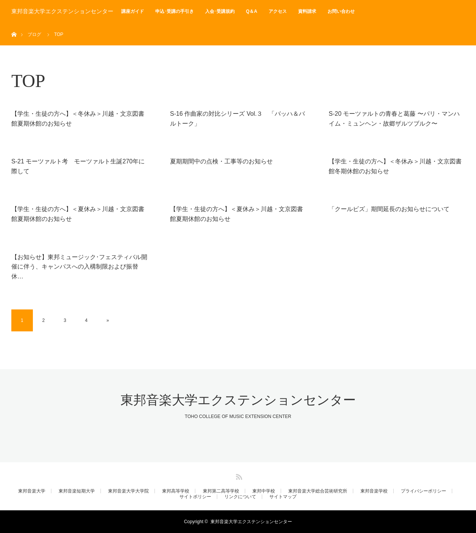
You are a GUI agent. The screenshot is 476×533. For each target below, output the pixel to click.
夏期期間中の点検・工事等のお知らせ (221, 161)
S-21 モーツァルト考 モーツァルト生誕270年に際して (78, 166)
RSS (238, 475)
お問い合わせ (341, 11)
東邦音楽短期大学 (77, 491)
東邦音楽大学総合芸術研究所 (317, 491)
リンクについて (240, 496)
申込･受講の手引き (174, 11)
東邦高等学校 (175, 491)
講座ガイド (132, 11)
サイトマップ (283, 496)
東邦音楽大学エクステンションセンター (62, 11)
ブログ (34, 34)
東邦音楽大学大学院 (128, 491)
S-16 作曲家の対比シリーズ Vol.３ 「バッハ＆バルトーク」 (237, 118)
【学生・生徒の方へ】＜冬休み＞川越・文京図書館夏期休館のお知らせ (77, 118)
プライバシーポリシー (423, 491)
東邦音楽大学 (31, 491)
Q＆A (251, 11)
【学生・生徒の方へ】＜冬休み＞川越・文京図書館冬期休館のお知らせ (395, 166)
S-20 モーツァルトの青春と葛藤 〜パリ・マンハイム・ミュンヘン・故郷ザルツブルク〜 (394, 118)
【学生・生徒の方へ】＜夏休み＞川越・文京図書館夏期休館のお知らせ (77, 214)
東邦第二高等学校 (221, 491)
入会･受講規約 (220, 11)
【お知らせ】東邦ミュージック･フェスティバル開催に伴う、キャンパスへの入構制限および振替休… (79, 267)
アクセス (278, 11)
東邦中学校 (263, 491)
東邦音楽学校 (374, 491)
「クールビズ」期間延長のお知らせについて (389, 209)
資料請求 (307, 11)
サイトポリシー (195, 496)
